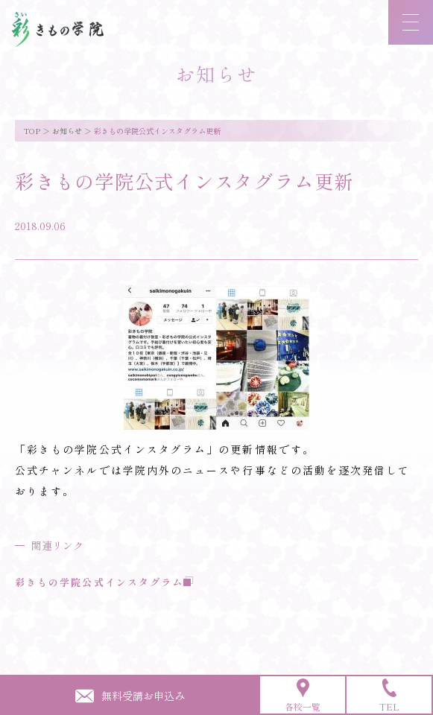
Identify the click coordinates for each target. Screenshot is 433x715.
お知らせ (67, 130)
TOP (32, 130)
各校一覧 (302, 696)
